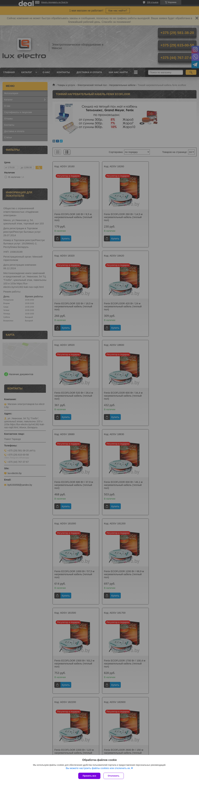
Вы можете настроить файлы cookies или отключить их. (98, 768)
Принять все (89, 776)
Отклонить (114, 776)
